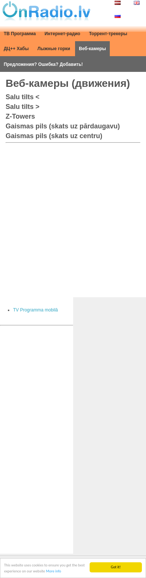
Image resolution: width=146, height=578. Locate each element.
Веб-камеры (92, 48)
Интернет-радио (62, 33)
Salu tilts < (23, 97)
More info (53, 571)
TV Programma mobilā (35, 310)
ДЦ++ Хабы (16, 48)
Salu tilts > (23, 106)
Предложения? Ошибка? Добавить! (43, 64)
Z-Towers (20, 116)
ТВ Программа (20, 33)
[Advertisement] (73, 218)
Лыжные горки (53, 48)
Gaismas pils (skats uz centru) (54, 136)
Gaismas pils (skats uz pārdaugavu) (63, 126)
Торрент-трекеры (108, 33)
